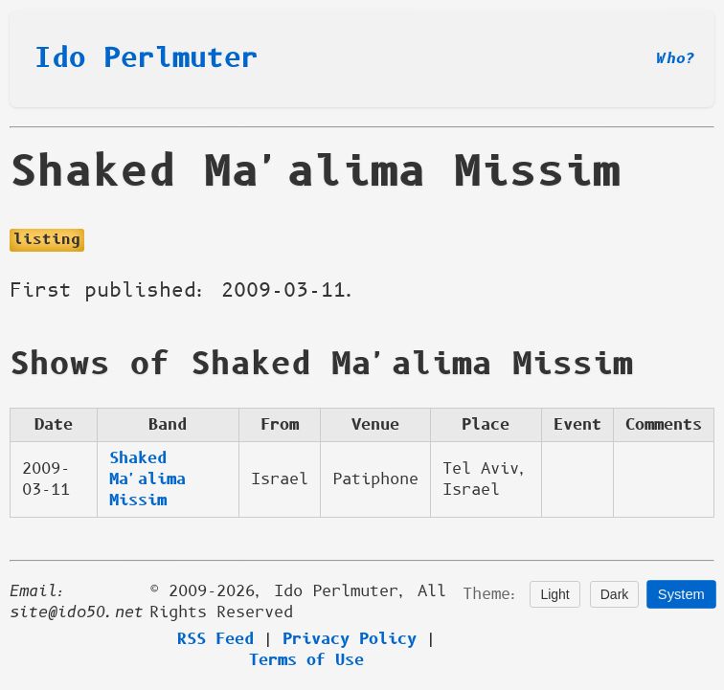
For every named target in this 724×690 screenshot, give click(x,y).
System (681, 595)
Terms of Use (306, 660)
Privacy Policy (350, 639)
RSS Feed (215, 639)
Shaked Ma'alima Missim (147, 479)
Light (554, 594)
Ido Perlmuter (146, 58)
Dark (614, 594)
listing (46, 240)
